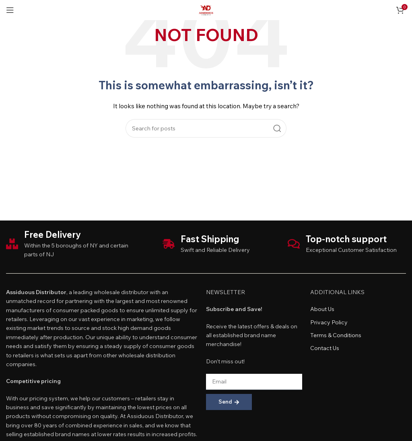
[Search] (206, 128)
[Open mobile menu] (10, 10)
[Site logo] (206, 9)
